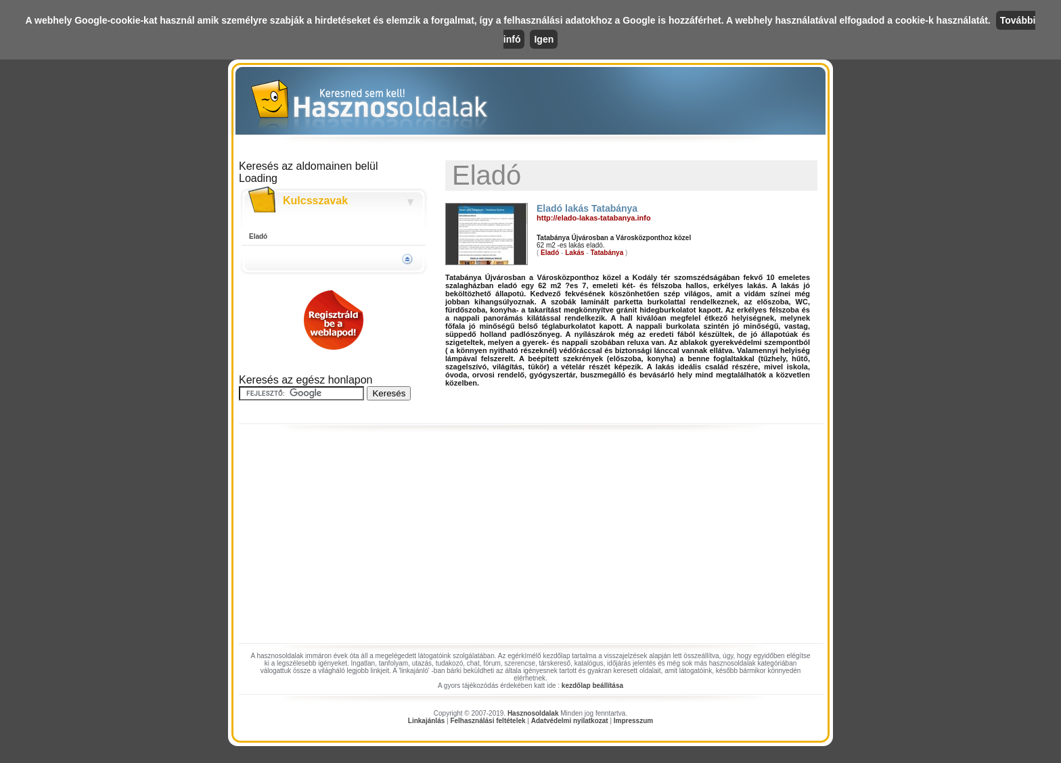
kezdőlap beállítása (592, 685)
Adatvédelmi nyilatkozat (569, 720)
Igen (544, 39)
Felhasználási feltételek (487, 720)
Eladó (258, 236)
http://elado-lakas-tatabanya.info (594, 218)
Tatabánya (606, 252)
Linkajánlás (426, 720)
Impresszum (633, 720)
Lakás (574, 252)
